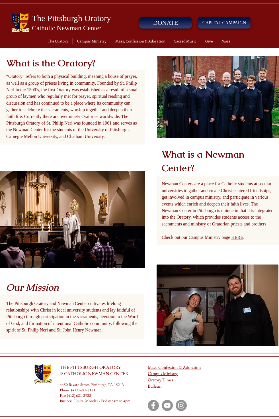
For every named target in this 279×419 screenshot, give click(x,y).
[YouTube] (167, 405)
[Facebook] (153, 405)
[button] (58, 41)
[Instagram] (181, 405)
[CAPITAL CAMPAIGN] (224, 23)
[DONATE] (165, 23)
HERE (237, 237)
